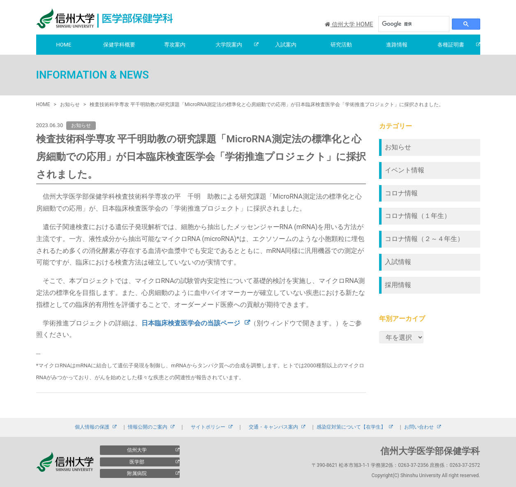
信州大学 (137, 450)
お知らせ (398, 147)
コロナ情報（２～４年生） (424, 239)
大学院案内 (228, 45)
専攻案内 (174, 45)
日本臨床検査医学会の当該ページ (190, 323)
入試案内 (285, 45)
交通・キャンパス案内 (273, 427)
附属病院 (137, 473)
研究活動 (341, 45)
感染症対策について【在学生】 (351, 427)
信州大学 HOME (349, 24)
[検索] (409, 24)
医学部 (137, 462)
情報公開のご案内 (147, 427)
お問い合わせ (419, 427)
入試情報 (398, 262)
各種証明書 (450, 45)
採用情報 (398, 285)
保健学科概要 (119, 45)
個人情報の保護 (92, 427)
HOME (64, 45)
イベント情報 (404, 170)
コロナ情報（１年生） (418, 216)
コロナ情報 (401, 193)
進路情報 (396, 45)
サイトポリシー (208, 427)
